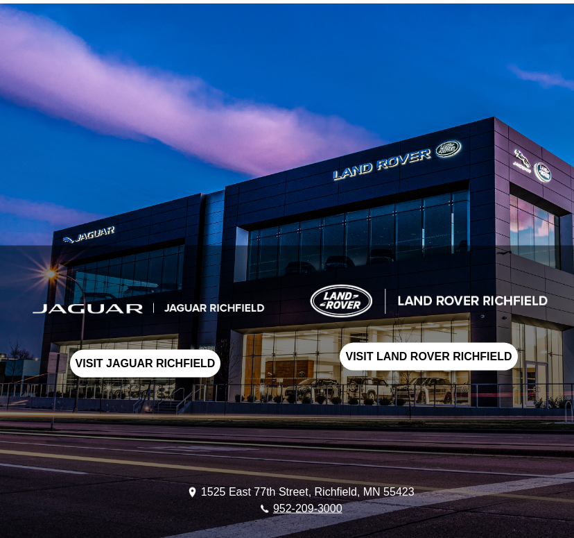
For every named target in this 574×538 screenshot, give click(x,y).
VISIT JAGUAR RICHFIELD (146, 363)
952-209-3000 (307, 508)
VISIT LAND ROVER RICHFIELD (428, 356)
